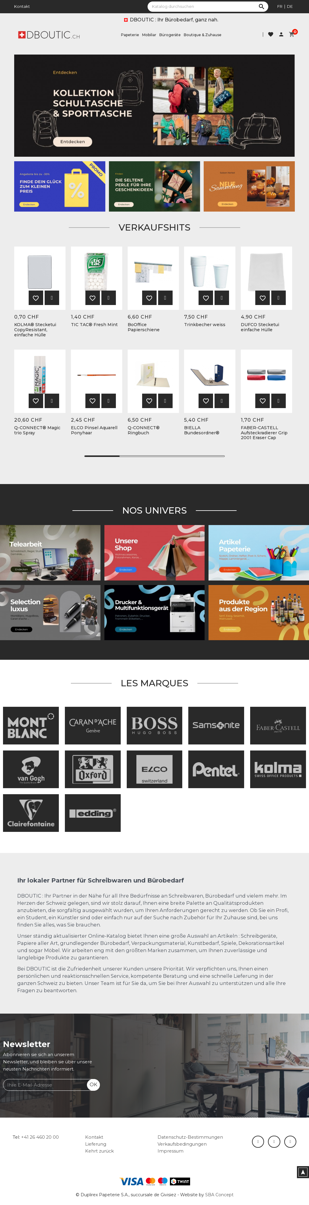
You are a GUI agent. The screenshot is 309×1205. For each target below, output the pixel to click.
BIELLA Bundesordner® (201, 430)
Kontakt (22, 6)
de (290, 6)
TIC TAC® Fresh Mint (94, 324)
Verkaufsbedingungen (182, 1144)
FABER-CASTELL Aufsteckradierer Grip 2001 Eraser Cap (264, 432)
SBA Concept (219, 1194)
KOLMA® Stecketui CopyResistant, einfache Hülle (35, 329)
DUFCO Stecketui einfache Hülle (260, 327)
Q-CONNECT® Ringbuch (144, 430)
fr (279, 6)
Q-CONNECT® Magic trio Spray (37, 430)
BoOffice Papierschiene (144, 327)
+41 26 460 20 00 (40, 1137)
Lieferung (95, 1144)
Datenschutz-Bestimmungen (190, 1137)
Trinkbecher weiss (204, 324)
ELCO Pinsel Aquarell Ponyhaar (94, 430)
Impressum (170, 1151)
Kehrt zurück (99, 1151)
